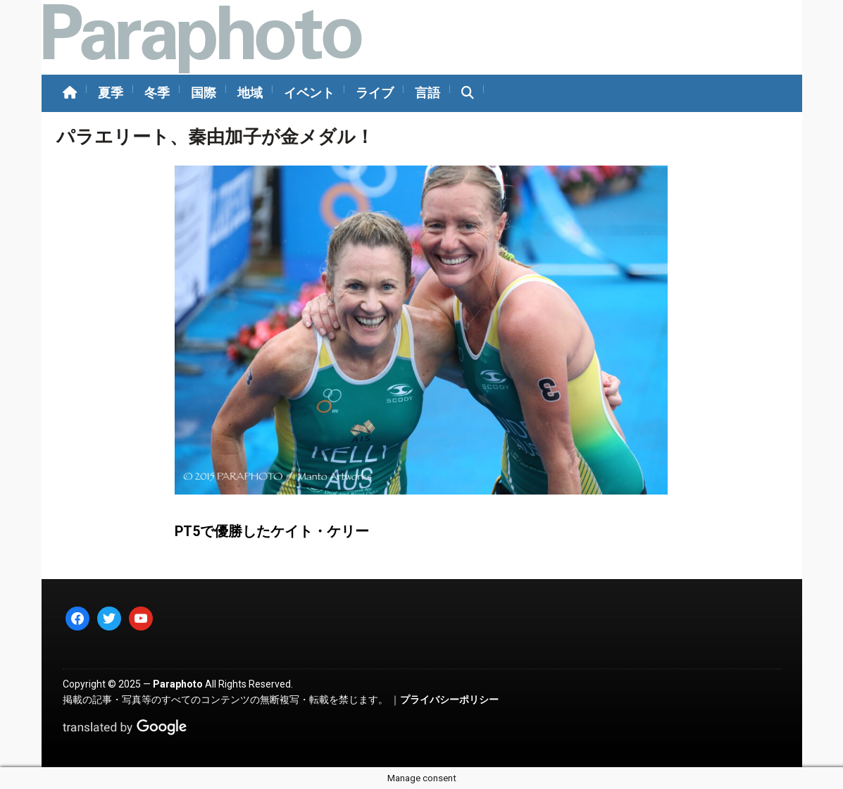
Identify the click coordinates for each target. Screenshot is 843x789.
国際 (203, 92)
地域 (250, 92)
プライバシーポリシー (449, 699)
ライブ (375, 92)
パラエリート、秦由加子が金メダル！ (215, 136)
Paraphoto (178, 684)
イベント (309, 92)
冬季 (157, 92)
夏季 (110, 92)
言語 (427, 92)
